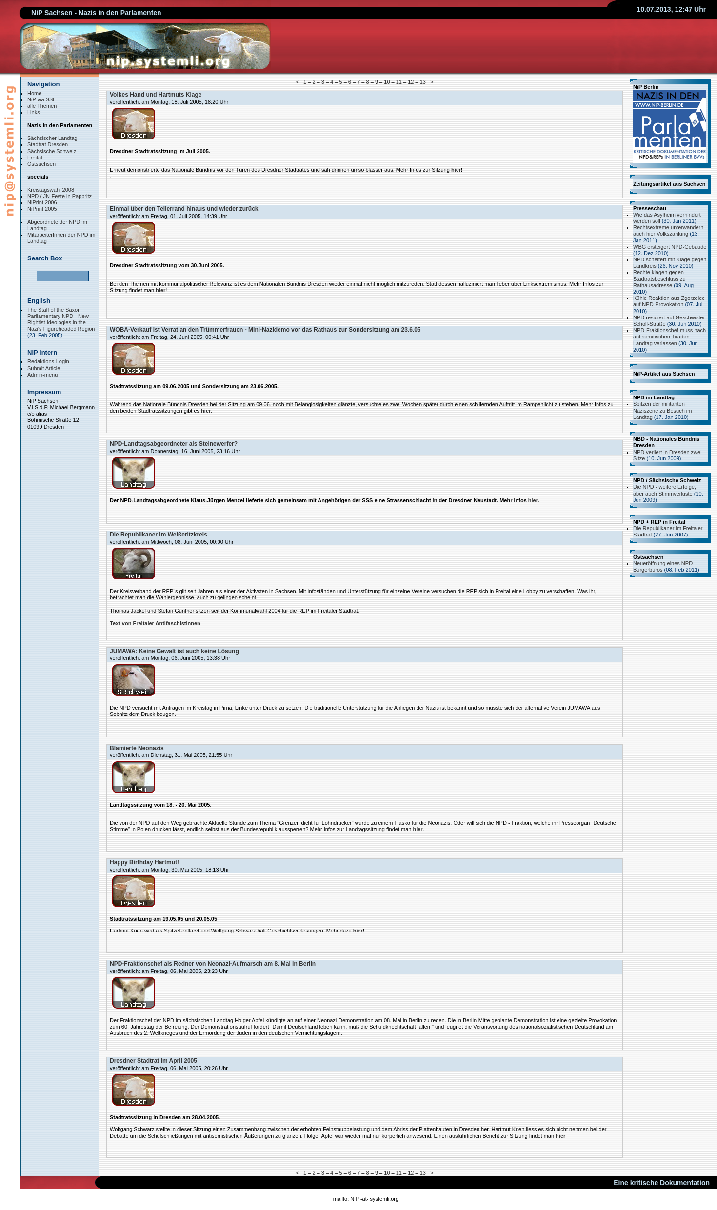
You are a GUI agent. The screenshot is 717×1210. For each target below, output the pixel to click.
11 (399, 82)
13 (423, 82)
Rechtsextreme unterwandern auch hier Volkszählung (668, 230)
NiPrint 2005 (42, 209)
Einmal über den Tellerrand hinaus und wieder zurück (184, 208)
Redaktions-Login (48, 361)
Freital (34, 157)
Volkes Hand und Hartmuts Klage (155, 94)
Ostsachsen (41, 164)
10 (387, 82)
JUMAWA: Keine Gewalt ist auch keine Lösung (174, 651)
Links (33, 112)
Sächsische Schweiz (51, 151)
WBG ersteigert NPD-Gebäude (669, 247)
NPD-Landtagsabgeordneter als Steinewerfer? (174, 443)
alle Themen (42, 106)
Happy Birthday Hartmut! (144, 862)
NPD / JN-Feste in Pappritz (59, 196)
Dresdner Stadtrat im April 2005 (153, 1060)
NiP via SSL (41, 99)
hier (456, 170)
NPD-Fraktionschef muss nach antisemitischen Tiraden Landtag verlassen (669, 336)
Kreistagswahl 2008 (50, 190)
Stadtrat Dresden (47, 144)
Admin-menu (42, 374)
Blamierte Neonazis (137, 748)
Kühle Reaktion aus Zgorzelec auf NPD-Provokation (669, 301)
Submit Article (43, 368)
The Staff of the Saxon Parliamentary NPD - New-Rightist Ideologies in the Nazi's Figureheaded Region (61, 319)
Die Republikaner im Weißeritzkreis (158, 534)
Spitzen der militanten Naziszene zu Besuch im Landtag (662, 410)
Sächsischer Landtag (52, 138)
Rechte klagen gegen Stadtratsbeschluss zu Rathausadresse (659, 278)
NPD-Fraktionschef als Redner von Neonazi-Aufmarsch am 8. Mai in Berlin (213, 963)
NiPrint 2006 (42, 202)
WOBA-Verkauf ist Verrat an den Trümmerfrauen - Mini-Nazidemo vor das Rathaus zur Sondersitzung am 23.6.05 (265, 329)
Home (34, 93)
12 (411, 82)
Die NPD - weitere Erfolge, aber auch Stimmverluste (664, 490)
